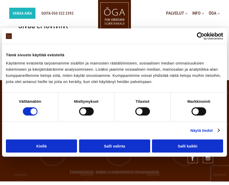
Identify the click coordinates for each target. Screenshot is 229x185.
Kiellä (41, 146)
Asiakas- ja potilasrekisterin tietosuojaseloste (127, 172)
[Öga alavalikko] (218, 13)
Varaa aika (19, 13)
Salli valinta (114, 146)
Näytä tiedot (201, 130)
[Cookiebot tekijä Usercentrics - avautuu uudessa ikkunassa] (200, 36)
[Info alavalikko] (203, 13)
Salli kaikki (187, 146)
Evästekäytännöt (81, 172)
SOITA (59, 13)
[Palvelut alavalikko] (186, 13)
